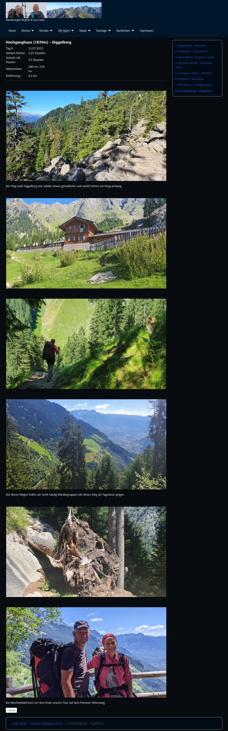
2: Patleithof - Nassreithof (191, 51)
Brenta (26, 30)
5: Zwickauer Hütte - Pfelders (193, 73)
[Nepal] (88, 31)
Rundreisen (123, 30)
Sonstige (101, 30)
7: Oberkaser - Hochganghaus (193, 85)
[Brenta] (32, 31)
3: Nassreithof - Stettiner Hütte (194, 57)
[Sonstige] (109, 31)
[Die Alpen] (72, 31)
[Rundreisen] (132, 31)
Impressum (146, 30)
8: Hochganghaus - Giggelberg (194, 90)
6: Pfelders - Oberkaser (189, 79)
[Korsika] (51, 31)
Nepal (83, 30)
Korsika (43, 30)
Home (12, 30)
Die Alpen (64, 30)
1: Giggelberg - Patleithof (190, 45)
